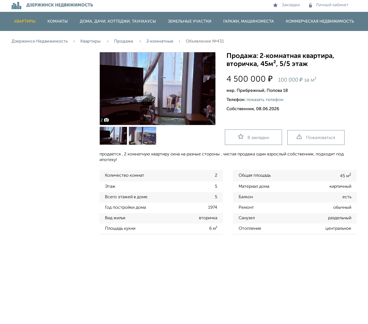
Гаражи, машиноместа (248, 21)
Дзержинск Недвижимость (40, 41)
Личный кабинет (329, 5)
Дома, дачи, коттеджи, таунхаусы (118, 21)
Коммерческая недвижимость (320, 21)
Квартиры (25, 21)
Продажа (124, 41)
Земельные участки (189, 21)
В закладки (253, 137)
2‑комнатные (159, 41)
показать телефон (265, 100)
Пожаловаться (316, 137)
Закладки (286, 5)
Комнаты (57, 21)
